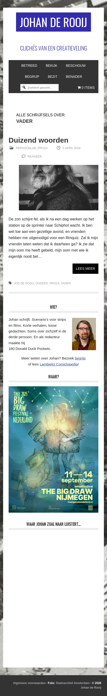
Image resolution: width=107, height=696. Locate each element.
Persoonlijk (26, 148)
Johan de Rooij (53, 21)
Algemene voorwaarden (29, 683)
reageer (35, 156)
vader (66, 283)
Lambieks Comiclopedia (59, 364)
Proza (42, 148)
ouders (42, 283)
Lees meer (85, 268)
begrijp (80, 358)
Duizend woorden (38, 140)
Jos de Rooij (24, 283)
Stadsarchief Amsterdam (73, 683)
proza (54, 283)
